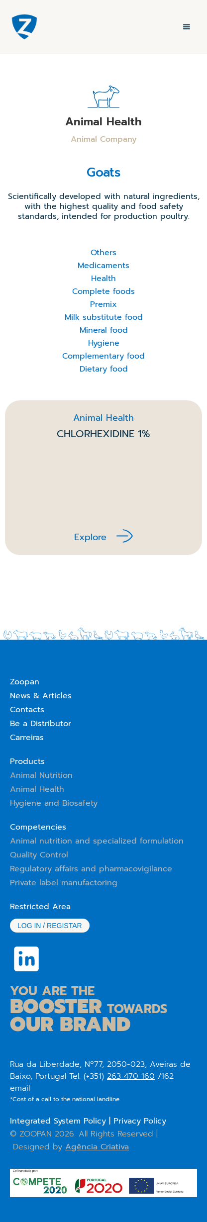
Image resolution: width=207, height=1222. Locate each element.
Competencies (38, 827)
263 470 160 (131, 1076)
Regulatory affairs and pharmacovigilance (91, 869)
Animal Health (37, 789)
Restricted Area (40, 907)
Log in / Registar (49, 926)
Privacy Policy (139, 1121)
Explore (90, 537)
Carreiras (27, 738)
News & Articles (41, 696)
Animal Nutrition (41, 775)
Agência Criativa (97, 1147)
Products (27, 761)
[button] (186, 26)
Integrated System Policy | (61, 1121)
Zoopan (24, 682)
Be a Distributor (40, 724)
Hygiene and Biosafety (54, 803)
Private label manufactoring (63, 883)
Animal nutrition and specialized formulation (97, 841)
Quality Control (39, 855)
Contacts (27, 710)
